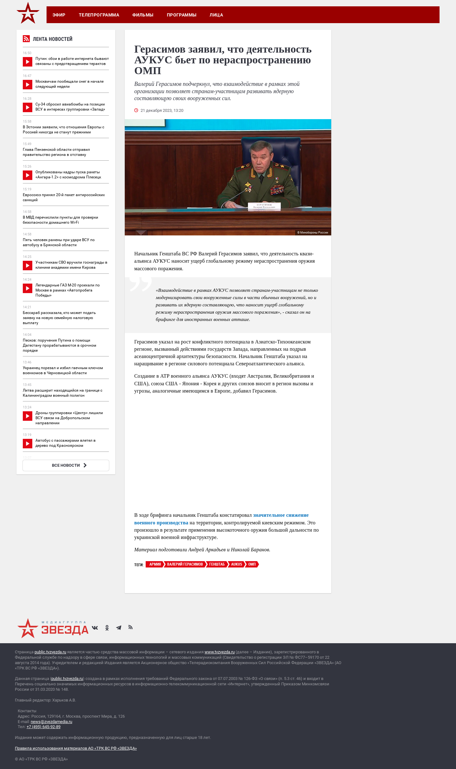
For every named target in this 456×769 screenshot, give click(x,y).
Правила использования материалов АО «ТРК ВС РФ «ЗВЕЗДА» (76, 748)
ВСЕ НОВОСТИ (70, 465)
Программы (182, 14)
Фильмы (143, 14)
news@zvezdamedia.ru (51, 721)
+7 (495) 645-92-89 (43, 726)
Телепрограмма (99, 14)
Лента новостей (48, 39)
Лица (216, 14)
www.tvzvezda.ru (220, 652)
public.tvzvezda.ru (50, 652)
